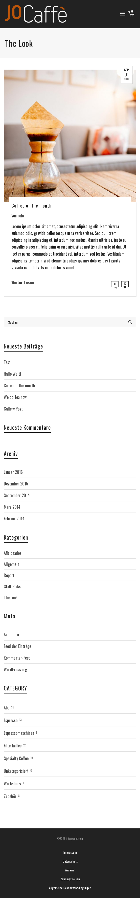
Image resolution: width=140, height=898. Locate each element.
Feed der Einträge (17, 646)
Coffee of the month (19, 385)
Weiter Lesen (22, 282)
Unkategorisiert (16, 771)
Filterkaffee (12, 746)
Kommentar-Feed (17, 658)
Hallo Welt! (12, 374)
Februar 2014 (14, 519)
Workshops (12, 784)
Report (9, 575)
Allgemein (11, 564)
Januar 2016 (13, 472)
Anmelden (11, 634)
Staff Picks (12, 586)
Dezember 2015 (16, 484)
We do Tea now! (16, 397)
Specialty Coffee (16, 758)
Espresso (10, 720)
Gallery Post (13, 409)
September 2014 (17, 495)
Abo (6, 708)
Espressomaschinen (19, 733)
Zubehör (10, 796)
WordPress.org (15, 669)
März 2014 (12, 507)
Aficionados (12, 553)
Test (7, 362)
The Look (10, 598)
